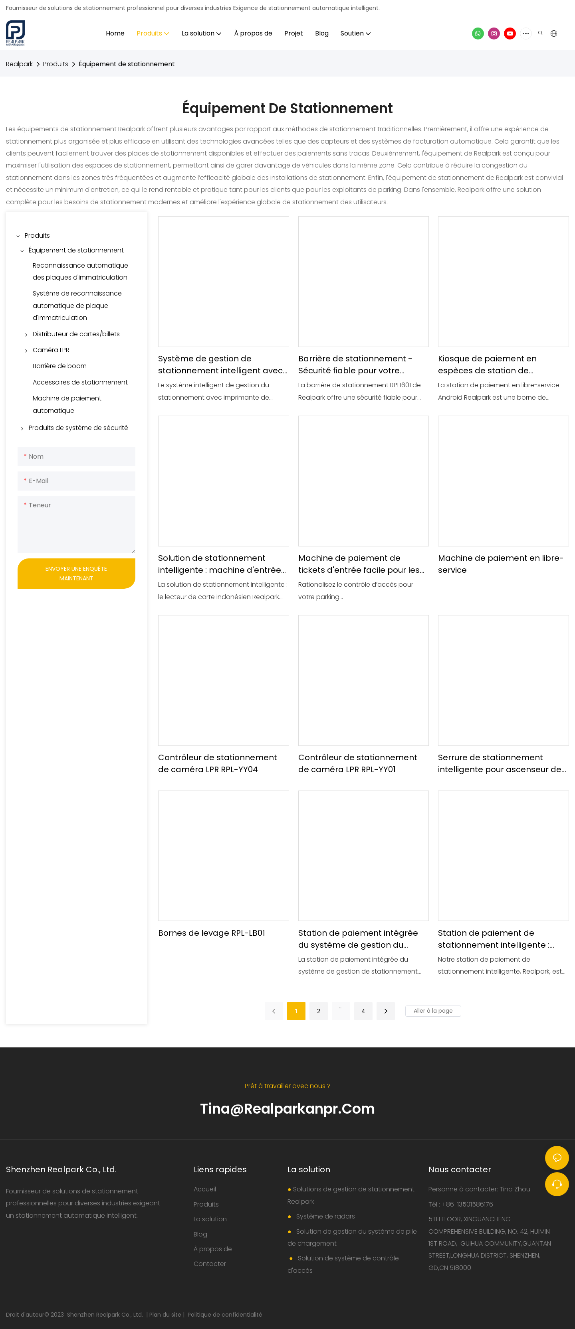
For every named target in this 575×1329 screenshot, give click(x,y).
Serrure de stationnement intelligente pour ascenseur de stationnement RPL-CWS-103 (499, 763)
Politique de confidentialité (225, 1315)
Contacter (210, 1263)
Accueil (205, 1189)
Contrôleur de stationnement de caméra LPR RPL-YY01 (357, 763)
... (341, 1006)
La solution (210, 1219)
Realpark (19, 64)
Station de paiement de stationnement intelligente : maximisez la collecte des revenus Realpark (493, 939)
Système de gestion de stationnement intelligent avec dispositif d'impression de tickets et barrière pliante (220, 365)
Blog (200, 1234)
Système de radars (325, 1216)
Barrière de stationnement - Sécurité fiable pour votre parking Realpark (355, 365)
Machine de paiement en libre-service (501, 564)
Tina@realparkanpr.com (287, 1108)
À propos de (213, 1249)
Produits (55, 64)
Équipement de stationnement (127, 64)
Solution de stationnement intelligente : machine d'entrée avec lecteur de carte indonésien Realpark (219, 564)
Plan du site (166, 1315)
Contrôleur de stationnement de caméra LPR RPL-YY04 (217, 763)
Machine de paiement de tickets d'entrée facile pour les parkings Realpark (359, 564)
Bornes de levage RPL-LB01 (211, 933)
